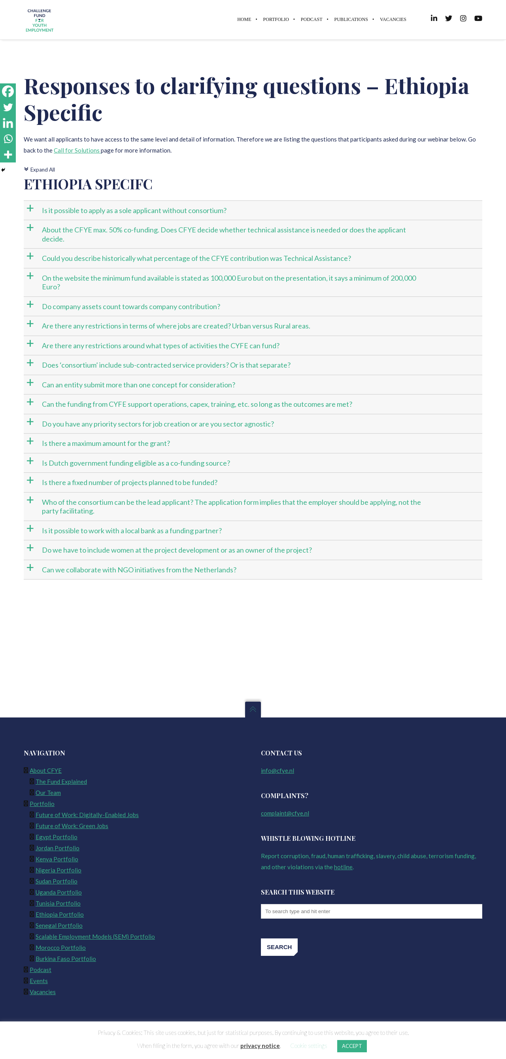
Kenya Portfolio (57, 859)
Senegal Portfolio (59, 925)
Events (39, 980)
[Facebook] (8, 91)
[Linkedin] (8, 123)
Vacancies (43, 991)
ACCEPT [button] (352, 1046)
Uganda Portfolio (59, 892)
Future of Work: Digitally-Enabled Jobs (87, 814)
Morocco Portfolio (61, 947)
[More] (8, 154)
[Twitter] (8, 107)
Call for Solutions (77, 150)
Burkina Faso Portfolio (66, 958)
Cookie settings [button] (308, 1045)
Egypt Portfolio (56, 836)
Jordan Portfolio (57, 847)
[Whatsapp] (8, 139)
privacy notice (260, 1045)
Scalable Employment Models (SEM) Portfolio (95, 936)
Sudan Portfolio (56, 881)
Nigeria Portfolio (58, 870)
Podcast (40, 969)
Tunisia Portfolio (58, 903)
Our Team (48, 792)
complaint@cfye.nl (285, 813)
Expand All (39, 170)
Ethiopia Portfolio (60, 914)
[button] (253, 210)
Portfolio (42, 803)
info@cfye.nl (277, 770)
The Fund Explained (61, 781)
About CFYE (46, 770)
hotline (343, 866)
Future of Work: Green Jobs (72, 825)
